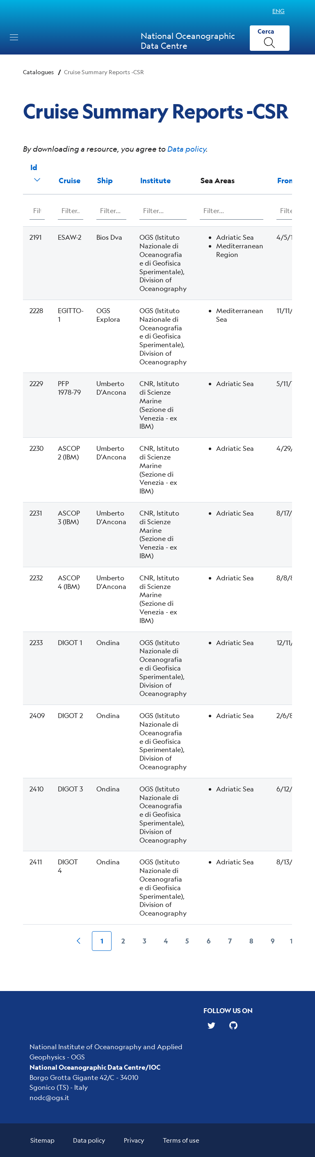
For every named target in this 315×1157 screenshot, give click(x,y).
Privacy (134, 1140)
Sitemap (42, 1140)
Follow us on (228, 1010)
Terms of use (181, 1140)
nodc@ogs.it (49, 1097)
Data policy (186, 148)
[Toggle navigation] (14, 37)
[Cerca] (270, 38)
